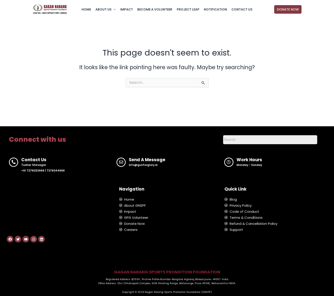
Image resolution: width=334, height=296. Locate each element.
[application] (114, 9)
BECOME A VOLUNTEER (154, 9)
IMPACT (126, 9)
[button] (288, 9)
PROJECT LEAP (188, 9)
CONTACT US (241, 9)
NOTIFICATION (215, 9)
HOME (86, 9)
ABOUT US (105, 9)
